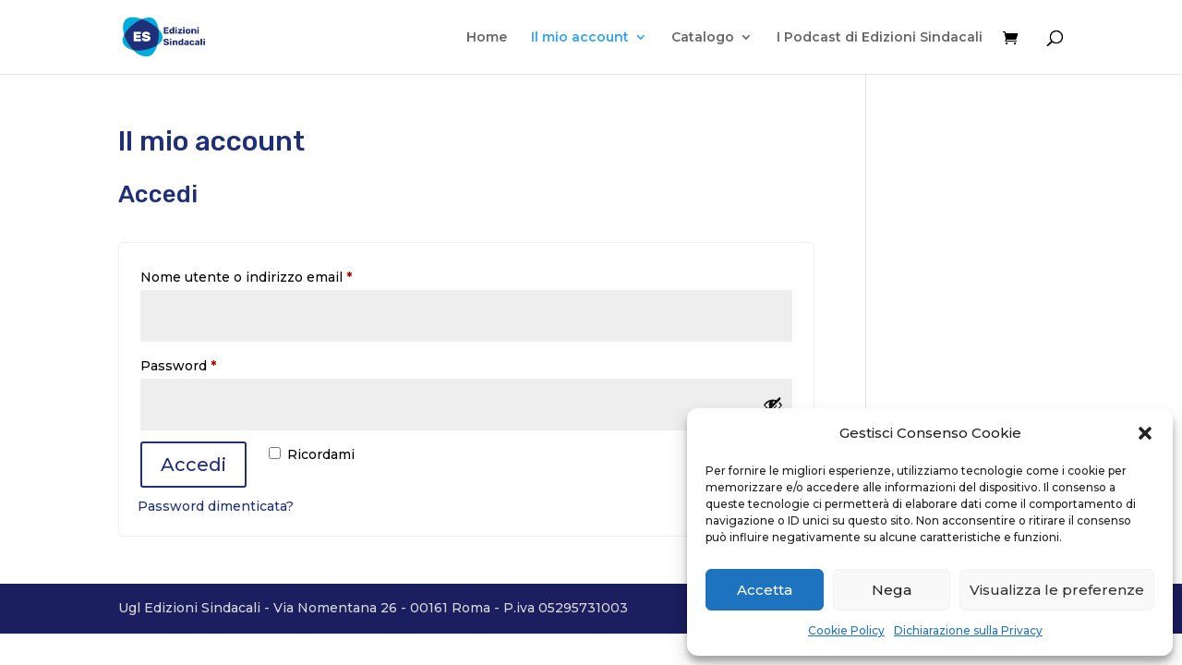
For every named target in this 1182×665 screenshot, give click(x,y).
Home (486, 37)
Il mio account (580, 37)
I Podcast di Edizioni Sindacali (880, 37)
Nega (891, 589)
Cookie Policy (846, 630)
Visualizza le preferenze (1057, 589)
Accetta (764, 589)
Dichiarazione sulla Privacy (968, 630)
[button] (1145, 433)
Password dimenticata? (216, 506)
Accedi (193, 464)
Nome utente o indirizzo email (277, 274)
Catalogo (702, 37)
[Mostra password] (773, 404)
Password (209, 363)
